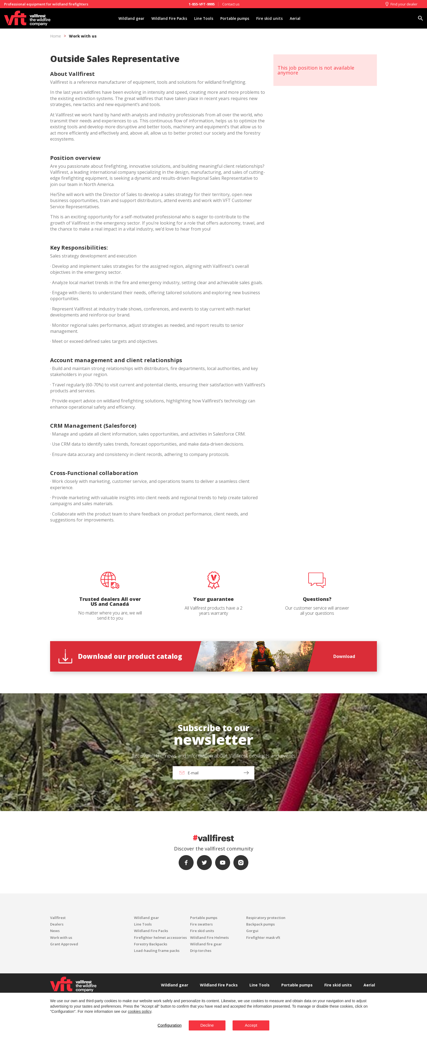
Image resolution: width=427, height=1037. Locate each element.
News (55, 930)
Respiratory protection (265, 917)
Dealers (56, 924)
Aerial (299, 18)
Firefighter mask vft (263, 937)
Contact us (231, 4)
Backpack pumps (260, 924)
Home (55, 36)
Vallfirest (58, 917)
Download (344, 656)
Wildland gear (127, 18)
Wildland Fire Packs (167, 18)
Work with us (83, 36)
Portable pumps (236, 18)
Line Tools (202, 18)
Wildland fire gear (206, 944)
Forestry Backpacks (150, 944)
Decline (206, 1025)
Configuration (165, 1025)
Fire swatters (201, 924)
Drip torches (200, 950)
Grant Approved (64, 944)
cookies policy (139, 1011)
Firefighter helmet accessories (160, 937)
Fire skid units (272, 18)
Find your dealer (401, 4)
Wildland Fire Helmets (209, 937)
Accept (254, 1025)
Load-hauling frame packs (156, 950)
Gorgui (252, 930)
